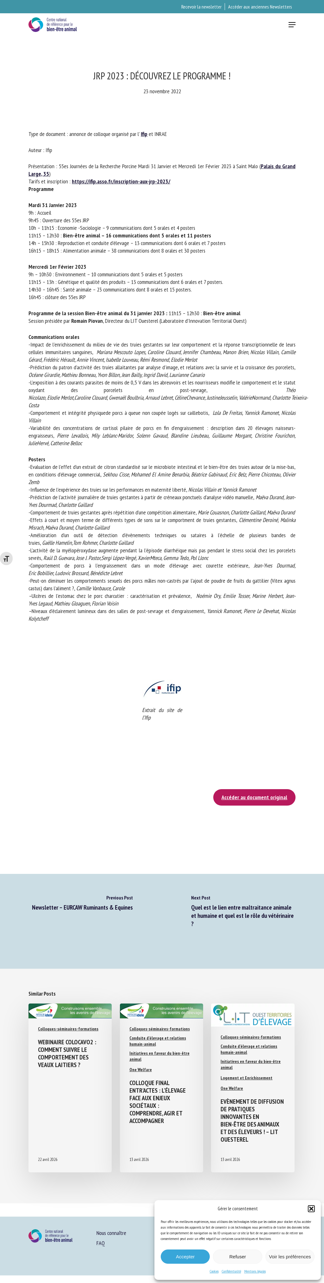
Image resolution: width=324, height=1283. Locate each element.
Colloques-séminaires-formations (68, 1029)
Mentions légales (255, 1271)
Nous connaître (111, 1233)
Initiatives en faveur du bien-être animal (159, 1056)
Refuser (237, 1256)
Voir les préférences (290, 1256)
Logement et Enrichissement (246, 1078)
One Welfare (140, 1069)
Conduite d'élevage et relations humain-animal (157, 1041)
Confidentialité (231, 1271)
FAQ (101, 1243)
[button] (311, 1209)
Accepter (185, 1256)
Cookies (214, 1271)
